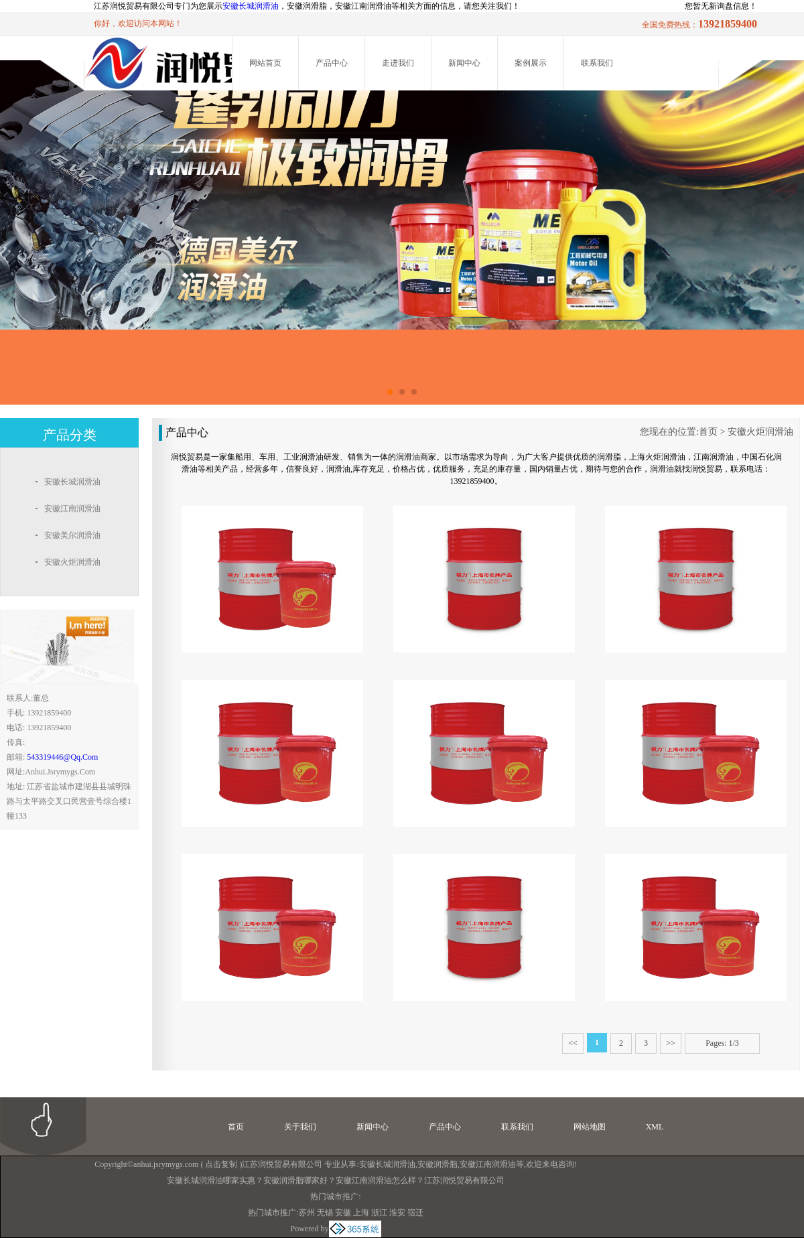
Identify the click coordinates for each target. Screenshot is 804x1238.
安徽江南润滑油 (488, 1164)
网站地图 (590, 1126)
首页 (708, 432)
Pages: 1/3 (722, 1043)
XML (655, 1126)
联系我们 (597, 63)
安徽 (343, 1212)
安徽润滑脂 (437, 1164)
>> (670, 1043)
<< (573, 1043)
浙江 (379, 1212)
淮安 (397, 1212)
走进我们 (398, 63)
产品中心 (332, 63)
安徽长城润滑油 (250, 6)
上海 (361, 1212)
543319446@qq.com (62, 757)
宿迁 (415, 1212)
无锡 (325, 1212)
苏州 (307, 1212)
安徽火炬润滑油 (760, 432)
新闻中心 (464, 63)
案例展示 (531, 63)
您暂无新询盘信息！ (721, 6)
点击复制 (221, 1164)
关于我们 (300, 1126)
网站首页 (265, 63)
